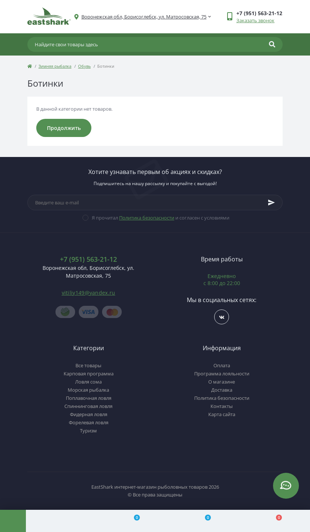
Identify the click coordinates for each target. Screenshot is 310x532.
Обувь (84, 66)
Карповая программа (89, 373)
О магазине (221, 381)
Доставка (221, 390)
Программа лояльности (221, 373)
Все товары (88, 365)
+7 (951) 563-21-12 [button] (88, 259)
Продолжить (64, 127)
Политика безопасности (146, 217)
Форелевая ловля (88, 422)
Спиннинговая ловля (88, 406)
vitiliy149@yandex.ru (88, 292)
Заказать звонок (255, 20)
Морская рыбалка (88, 390)
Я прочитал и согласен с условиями (160, 218)
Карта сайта (221, 414)
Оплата (221, 365)
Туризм (88, 430)
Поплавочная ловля (88, 398)
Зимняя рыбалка (54, 66)
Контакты (221, 406)
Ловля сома (88, 381)
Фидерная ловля (88, 414)
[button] (144, 17)
